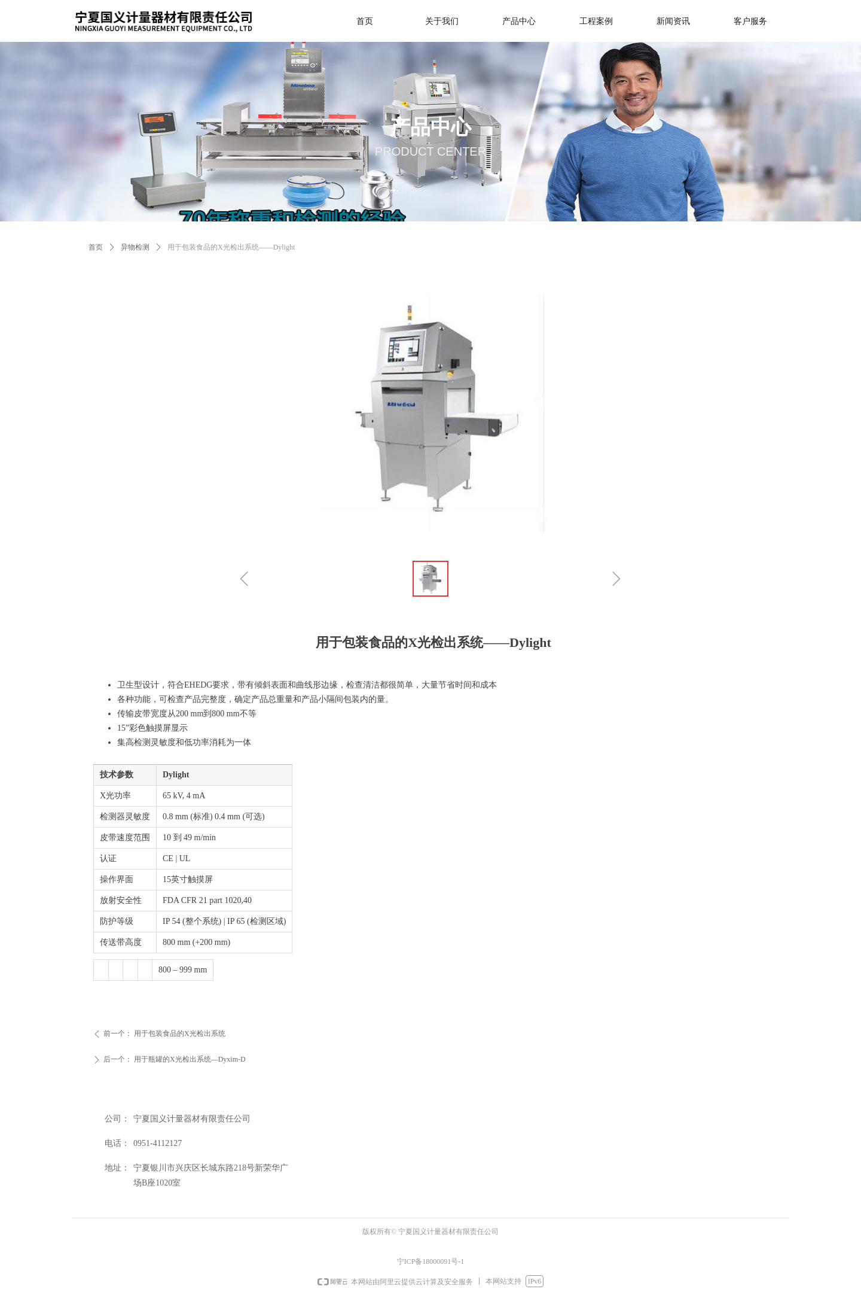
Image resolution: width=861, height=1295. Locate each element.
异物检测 (135, 247)
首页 (95, 247)
